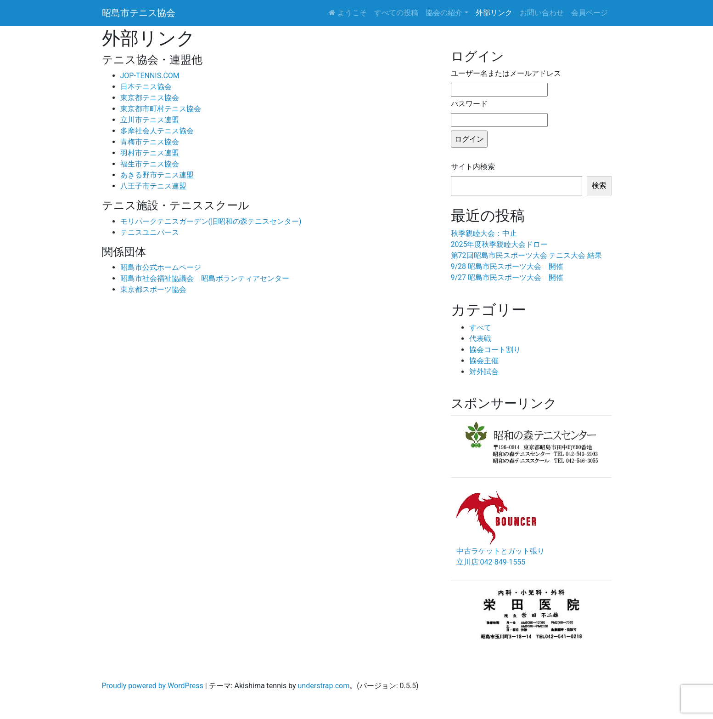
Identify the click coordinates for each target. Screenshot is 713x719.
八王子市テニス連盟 (153, 186)
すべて (480, 327)
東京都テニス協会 (149, 97)
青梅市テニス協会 (149, 141)
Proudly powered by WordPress (152, 685)
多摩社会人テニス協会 (157, 130)
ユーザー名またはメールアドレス (506, 73)
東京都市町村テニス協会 (160, 108)
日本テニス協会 (146, 86)
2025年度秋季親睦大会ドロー (499, 244)
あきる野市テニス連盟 (157, 175)
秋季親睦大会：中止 (484, 233)
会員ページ (589, 12)
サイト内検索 (473, 166)
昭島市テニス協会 (138, 12)
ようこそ (348, 12)
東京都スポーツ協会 (153, 289)
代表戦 (480, 338)
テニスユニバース (149, 232)
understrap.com (324, 685)
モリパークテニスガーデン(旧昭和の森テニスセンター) (211, 221)
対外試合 (484, 371)
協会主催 (484, 360)
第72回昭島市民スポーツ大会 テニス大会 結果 (526, 255)
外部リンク (494, 12)
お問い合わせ (542, 12)
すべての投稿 (396, 12)
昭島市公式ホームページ (160, 267)
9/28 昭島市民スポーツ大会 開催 (507, 266)
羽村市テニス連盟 (149, 152)
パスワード (469, 103)
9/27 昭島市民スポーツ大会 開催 (507, 277)
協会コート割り (495, 349)
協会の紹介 (444, 12)
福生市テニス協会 (149, 164)
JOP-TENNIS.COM (150, 75)
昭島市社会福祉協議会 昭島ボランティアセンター (204, 278)
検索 (599, 185)
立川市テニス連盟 (149, 119)
